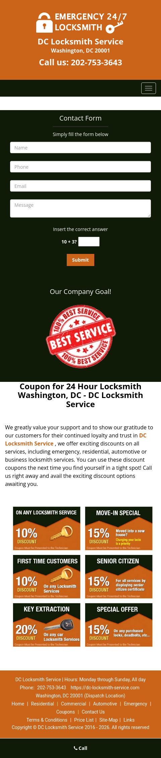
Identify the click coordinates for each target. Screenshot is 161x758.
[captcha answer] (89, 241)
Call (81, 748)
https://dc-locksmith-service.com (105, 687)
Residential (42, 703)
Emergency (135, 703)
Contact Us (93, 712)
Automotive (105, 703)
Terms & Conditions (46, 720)
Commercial (73, 703)
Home (17, 703)
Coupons (65, 712)
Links (129, 720)
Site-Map (108, 720)
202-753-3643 (96, 62)
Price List (84, 720)
